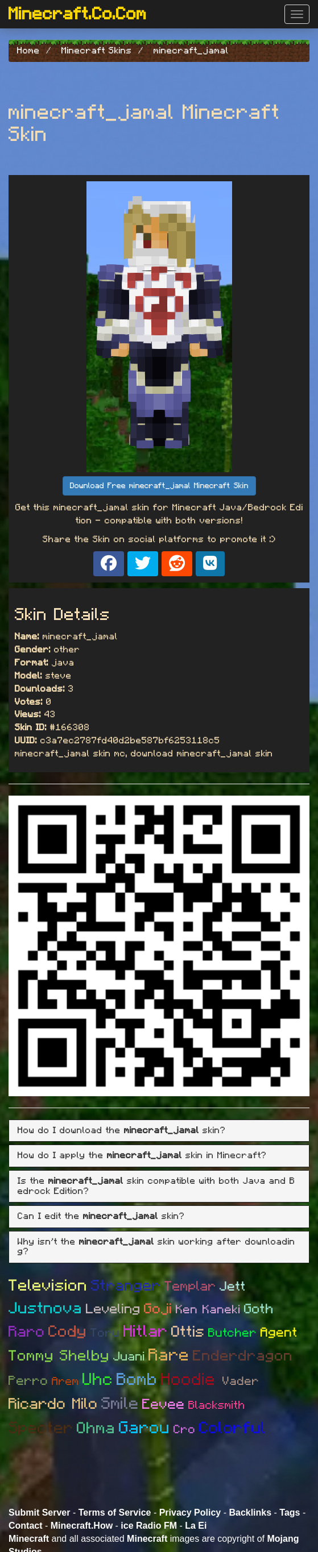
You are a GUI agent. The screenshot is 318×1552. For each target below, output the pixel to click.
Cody (67, 1332)
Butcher (232, 1333)
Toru (105, 1333)
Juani (129, 1356)
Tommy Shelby (59, 1356)
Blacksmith (216, 1405)
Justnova (45, 1309)
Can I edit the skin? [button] (101, 1216)
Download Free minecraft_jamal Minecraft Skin (159, 486)
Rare (168, 1355)
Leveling (113, 1309)
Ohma (96, 1429)
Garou (144, 1428)
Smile (120, 1404)
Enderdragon (243, 1356)
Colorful (232, 1428)
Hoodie (191, 1379)
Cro (185, 1430)
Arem (65, 1381)
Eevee (163, 1404)
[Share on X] (142, 563)
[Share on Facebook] (108, 563)
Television (48, 1286)
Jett (233, 1286)
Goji (158, 1309)
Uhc (97, 1379)
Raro (27, 1331)
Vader (240, 1381)
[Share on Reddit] (177, 563)
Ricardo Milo (53, 1404)
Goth (259, 1309)
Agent (279, 1332)
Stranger (126, 1285)
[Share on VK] (210, 563)
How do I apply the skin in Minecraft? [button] (142, 1155)
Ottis (188, 1331)
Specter (41, 1428)
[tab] (159, 1131)
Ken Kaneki (208, 1310)
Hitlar (145, 1332)
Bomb (137, 1379)
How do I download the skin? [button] (122, 1130)
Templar (190, 1286)
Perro (28, 1381)
